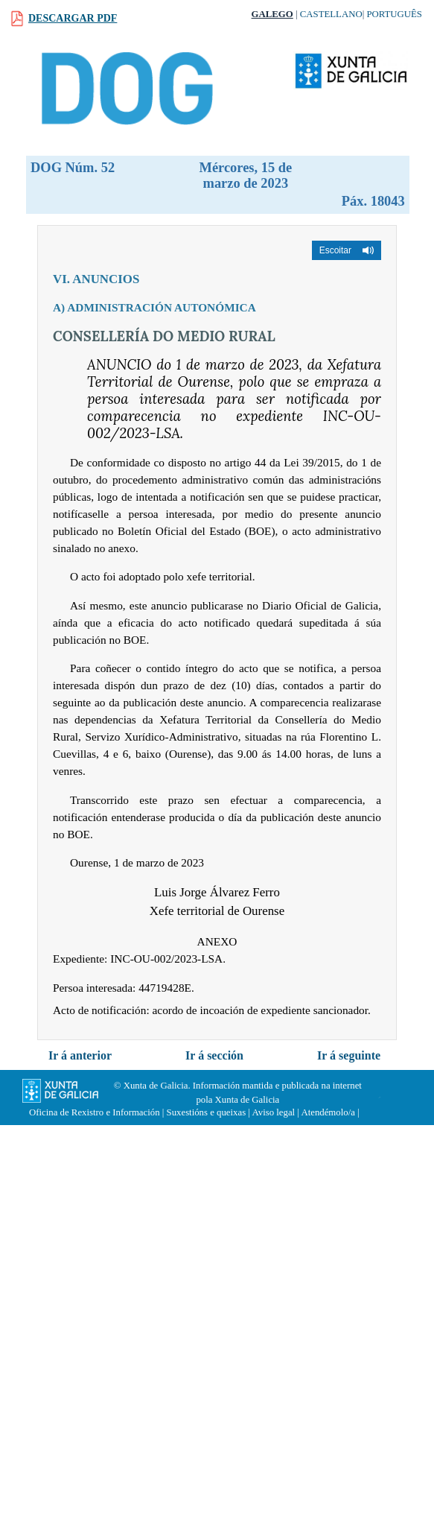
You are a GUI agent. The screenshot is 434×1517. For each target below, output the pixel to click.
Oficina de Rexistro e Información (94, 1112)
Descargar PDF (72, 18)
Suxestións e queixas (206, 1112)
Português (394, 14)
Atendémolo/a (328, 1112)
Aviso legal (273, 1112)
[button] (346, 250)
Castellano (331, 14)
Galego (272, 14)
